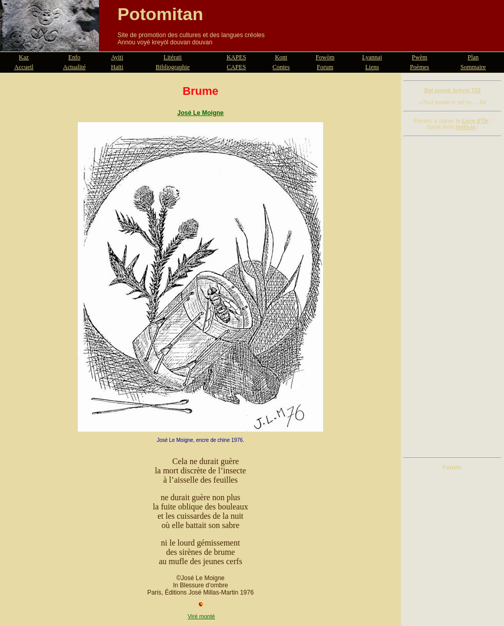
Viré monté (201, 616)
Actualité (74, 67)
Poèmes (419, 67)
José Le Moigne (200, 113)
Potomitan (160, 14)
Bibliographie (173, 67)
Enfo (74, 57)
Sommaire (473, 67)
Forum (325, 67)
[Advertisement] (452, 297)
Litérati (172, 57)
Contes (281, 67)
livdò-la (466, 127)
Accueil (23, 67)
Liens (372, 67)
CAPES (236, 67)
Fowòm (324, 57)
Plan (473, 57)
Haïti (117, 67)
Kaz (24, 57)
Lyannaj (372, 57)
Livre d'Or (475, 121)
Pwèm (419, 57)
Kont (281, 57)
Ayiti (117, 57)
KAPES (236, 57)
